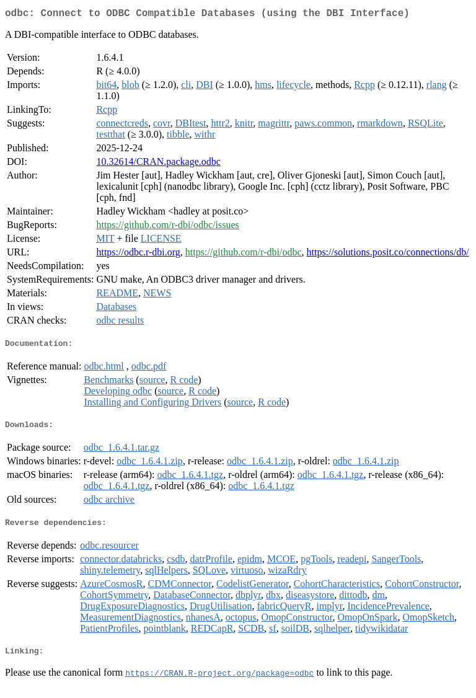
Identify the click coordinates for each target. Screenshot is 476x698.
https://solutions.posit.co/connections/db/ (387, 254)
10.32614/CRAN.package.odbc (158, 164)
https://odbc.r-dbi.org (138, 254)
